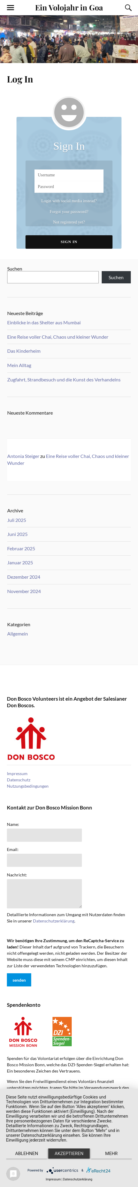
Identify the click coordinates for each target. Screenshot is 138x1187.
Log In (20, 79)
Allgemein (17, 633)
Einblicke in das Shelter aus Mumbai (44, 322)
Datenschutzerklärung (53, 920)
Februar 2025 (21, 548)
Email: (13, 849)
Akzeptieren (69, 1153)
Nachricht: (17, 875)
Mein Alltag (19, 365)
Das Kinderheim (23, 351)
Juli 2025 (16, 520)
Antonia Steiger (23, 456)
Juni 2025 (17, 534)
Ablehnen (26, 1153)
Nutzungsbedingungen (28, 786)
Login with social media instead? (69, 201)
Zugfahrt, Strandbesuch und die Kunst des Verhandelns (64, 379)
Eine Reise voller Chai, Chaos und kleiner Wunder (57, 337)
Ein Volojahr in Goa (69, 7)
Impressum (17, 773)
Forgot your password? (69, 212)
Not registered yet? (69, 222)
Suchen (14, 268)
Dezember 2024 (23, 577)
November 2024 (24, 591)
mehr (111, 1153)
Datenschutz (18, 779)
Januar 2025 (20, 562)
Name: (13, 824)
